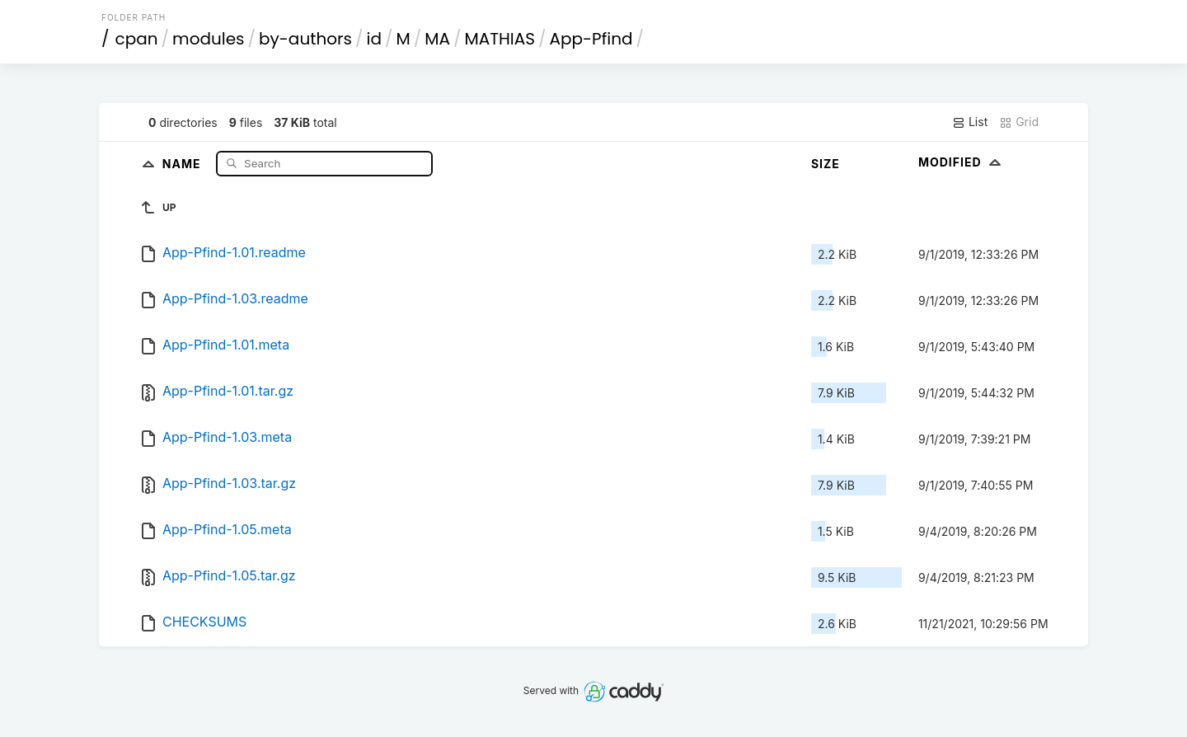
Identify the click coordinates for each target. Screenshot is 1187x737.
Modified (961, 162)
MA (437, 38)
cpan (136, 38)
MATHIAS (499, 38)
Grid (1019, 122)
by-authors (305, 38)
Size (825, 164)
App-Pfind (591, 38)
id (374, 38)
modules (208, 38)
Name (183, 163)
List (970, 122)
